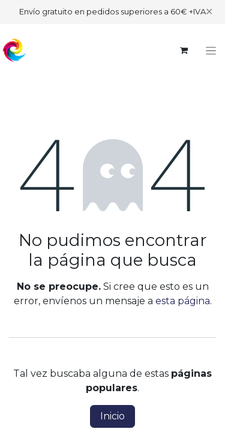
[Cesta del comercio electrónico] (183, 50)
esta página (182, 301)
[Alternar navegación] (211, 50)
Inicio (112, 416)
